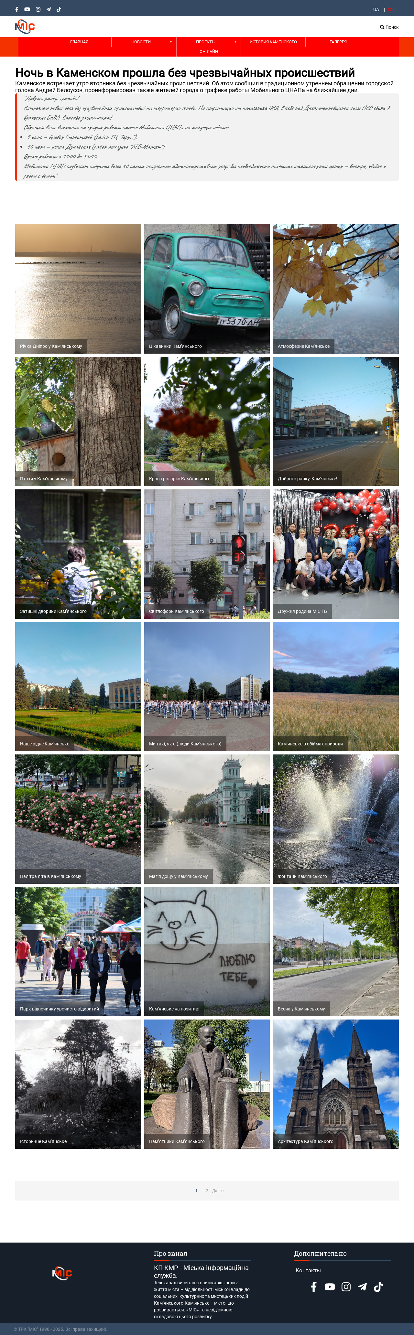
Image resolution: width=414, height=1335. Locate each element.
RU (391, 9)
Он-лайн (209, 51)
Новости (141, 41)
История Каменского (273, 41)
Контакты (308, 1270)
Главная (79, 41)
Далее (218, 1191)
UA (376, 9)
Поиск (389, 27)
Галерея (338, 41)
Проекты (205, 41)
